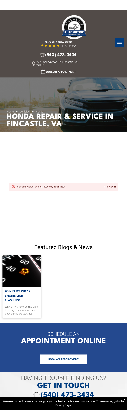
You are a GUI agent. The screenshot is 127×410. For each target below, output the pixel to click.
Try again (110, 186)
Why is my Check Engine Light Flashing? (17, 296)
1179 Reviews (69, 46)
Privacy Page (63, 405)
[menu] (119, 42)
